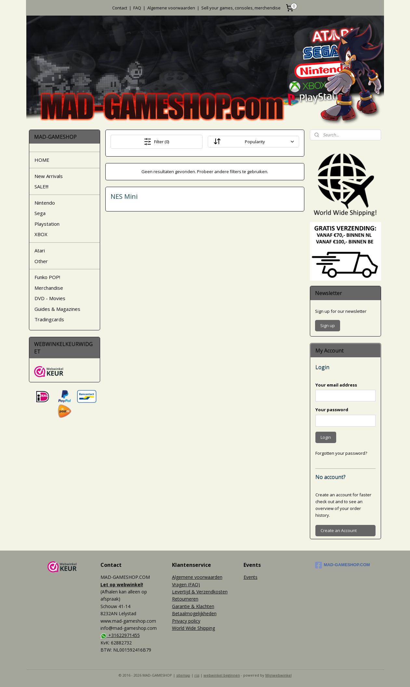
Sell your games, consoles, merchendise (241, 8)
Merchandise (48, 288)
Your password (331, 410)
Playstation (47, 224)
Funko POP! (47, 277)
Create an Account (339, 530)
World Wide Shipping (193, 628)
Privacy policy (186, 621)
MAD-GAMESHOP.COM (342, 565)
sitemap (183, 675)
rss (196, 675)
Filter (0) (156, 142)
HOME (41, 160)
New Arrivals (48, 176)
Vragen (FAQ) (186, 584)
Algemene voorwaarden (171, 8)
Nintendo (44, 202)
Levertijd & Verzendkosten (200, 592)
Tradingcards (49, 319)
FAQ (137, 8)
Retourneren (185, 599)
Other (41, 261)
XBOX (40, 234)
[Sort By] (253, 141)
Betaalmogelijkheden (194, 613)
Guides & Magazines (57, 309)
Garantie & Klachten (193, 606)
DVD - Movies (49, 298)
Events (251, 577)
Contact (119, 8)
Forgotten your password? (341, 453)
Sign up (327, 325)
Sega (40, 213)
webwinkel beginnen (222, 675)
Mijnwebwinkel (278, 675)
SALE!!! (41, 186)
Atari (39, 250)
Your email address (336, 385)
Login (326, 437)
